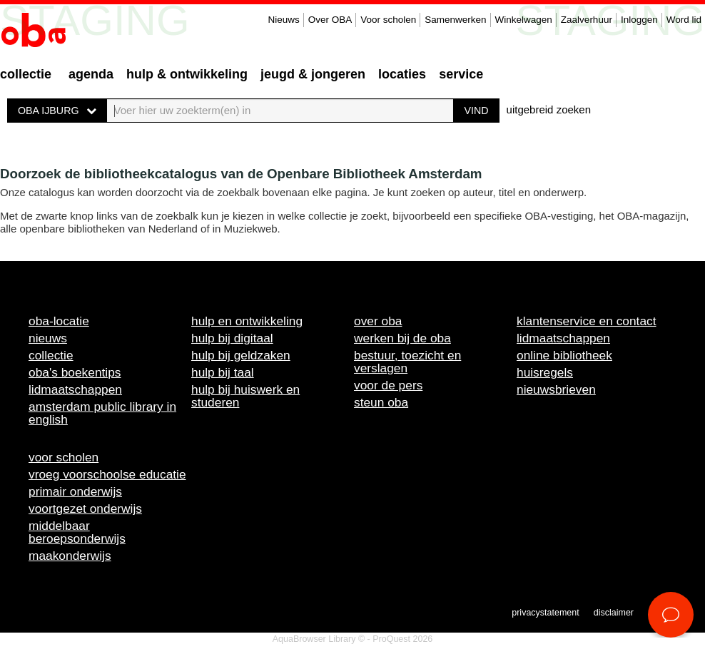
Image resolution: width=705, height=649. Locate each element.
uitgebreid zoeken (549, 109)
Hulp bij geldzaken (240, 355)
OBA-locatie (59, 321)
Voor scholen (388, 19)
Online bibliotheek (564, 355)
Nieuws (283, 19)
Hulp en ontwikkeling (247, 321)
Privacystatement (545, 613)
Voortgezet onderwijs (85, 508)
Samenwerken (455, 19)
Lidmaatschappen (75, 389)
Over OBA (330, 19)
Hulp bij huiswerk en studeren (245, 395)
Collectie (25, 74)
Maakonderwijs (70, 555)
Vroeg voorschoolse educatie (107, 474)
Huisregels (545, 372)
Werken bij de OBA (402, 338)
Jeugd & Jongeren (312, 74)
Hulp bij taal (222, 372)
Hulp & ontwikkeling (187, 74)
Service (461, 74)
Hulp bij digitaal (232, 338)
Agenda (91, 74)
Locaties (402, 74)
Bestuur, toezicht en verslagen (407, 361)
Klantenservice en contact (586, 321)
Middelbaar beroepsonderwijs (77, 532)
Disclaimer (614, 613)
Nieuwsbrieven (556, 389)
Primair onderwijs (75, 491)
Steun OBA (381, 402)
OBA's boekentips (75, 372)
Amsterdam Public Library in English (102, 412)
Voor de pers (388, 385)
